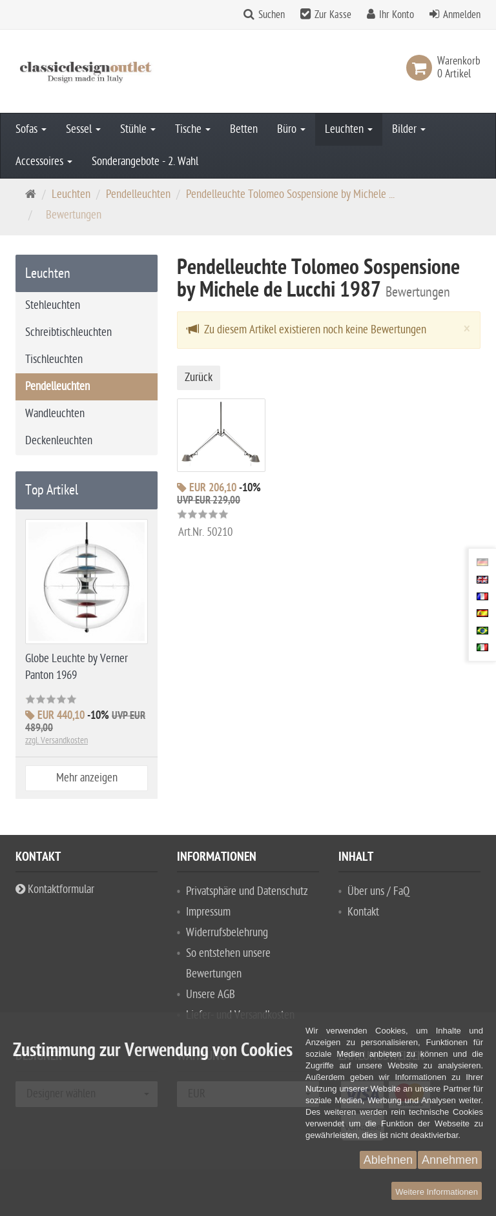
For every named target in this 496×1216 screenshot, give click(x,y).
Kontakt (363, 912)
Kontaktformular (55, 889)
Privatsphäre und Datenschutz (247, 891)
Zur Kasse (333, 15)
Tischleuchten (54, 359)
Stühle (138, 129)
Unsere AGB (210, 994)
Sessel (83, 129)
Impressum (208, 912)
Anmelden (461, 15)
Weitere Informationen (436, 1192)
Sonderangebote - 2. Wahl (145, 161)
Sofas (31, 129)
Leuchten (349, 129)
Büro (291, 129)
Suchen (271, 15)
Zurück (198, 377)
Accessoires (44, 161)
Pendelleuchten (138, 194)
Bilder (409, 129)
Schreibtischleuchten (68, 332)
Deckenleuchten (58, 440)
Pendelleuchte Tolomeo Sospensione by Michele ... (290, 194)
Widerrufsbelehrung (227, 932)
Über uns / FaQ (378, 891)
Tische (193, 129)
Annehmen (450, 1159)
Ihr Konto (396, 15)
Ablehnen (388, 1159)
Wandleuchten (55, 413)
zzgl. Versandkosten (56, 740)
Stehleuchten (52, 305)
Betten (244, 129)
